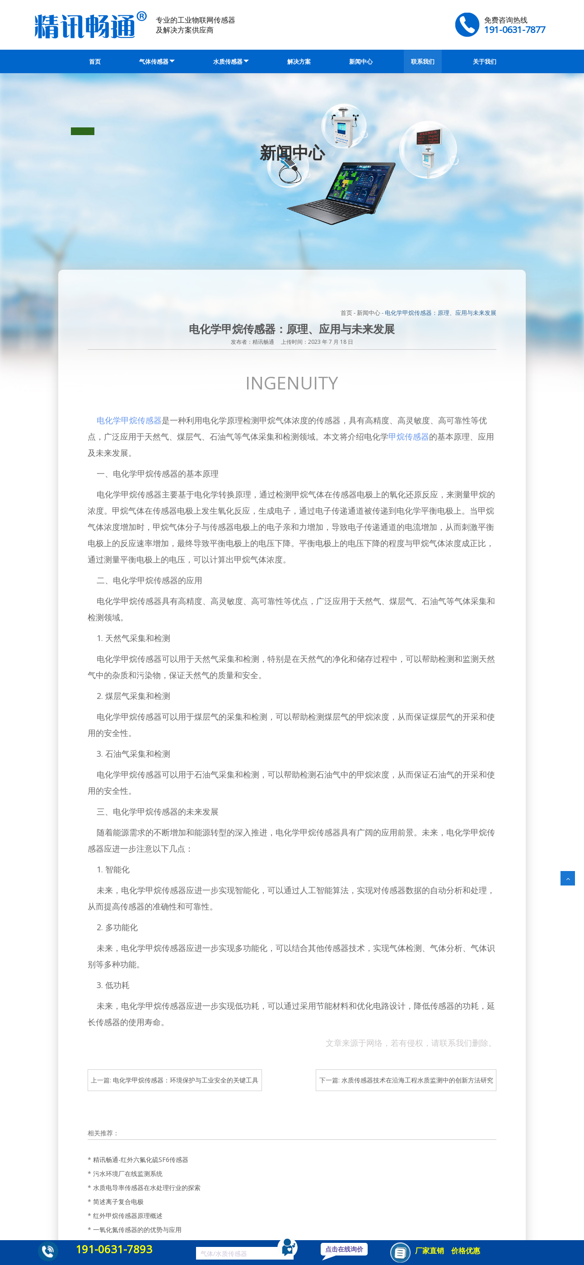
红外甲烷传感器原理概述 (128, 1215)
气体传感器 (157, 61)
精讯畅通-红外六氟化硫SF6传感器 (140, 1159)
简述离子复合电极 (118, 1201)
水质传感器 (231, 61)
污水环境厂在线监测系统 (128, 1173)
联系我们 (422, 61)
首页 (95, 61)
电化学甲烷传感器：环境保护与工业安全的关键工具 (185, 1080)
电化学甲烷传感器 (129, 420)
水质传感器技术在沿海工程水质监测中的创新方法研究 (417, 1080)
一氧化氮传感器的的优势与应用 (137, 1229)
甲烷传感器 (408, 436)
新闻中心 (361, 61)
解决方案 (299, 61)
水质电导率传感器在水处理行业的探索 (147, 1187)
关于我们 (484, 61)
